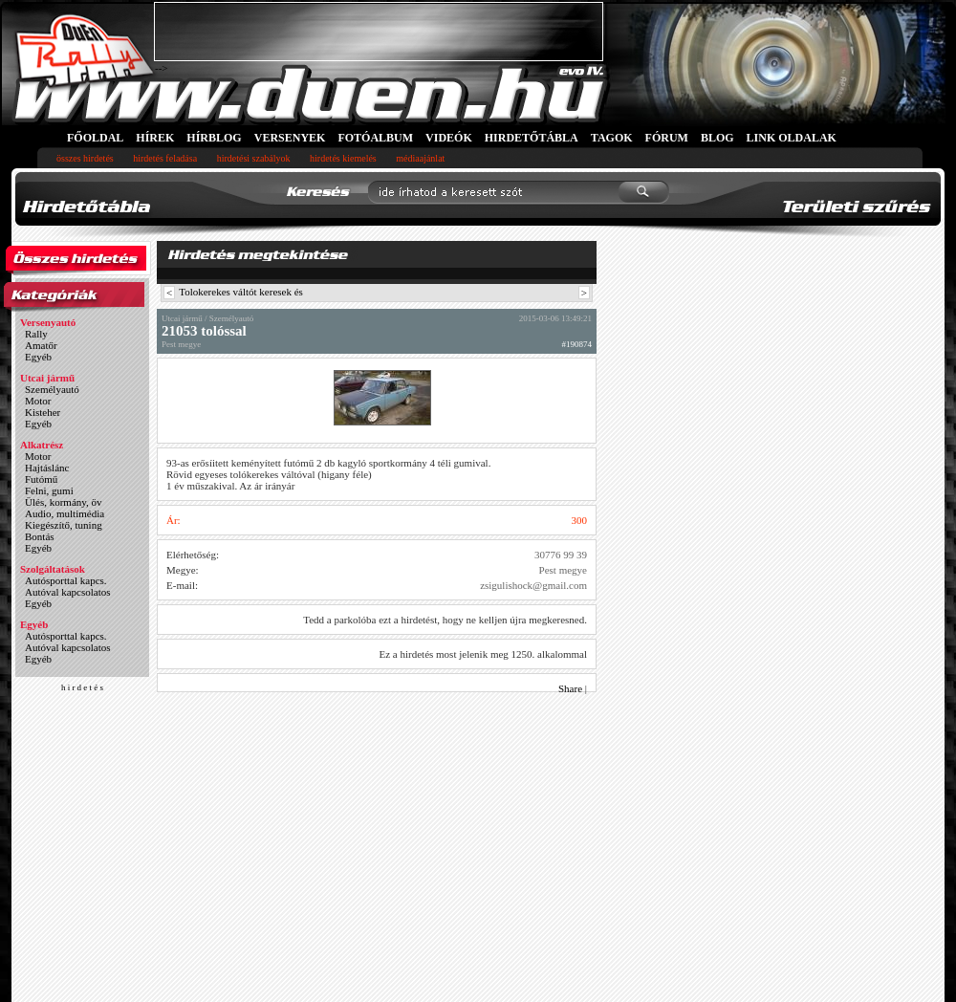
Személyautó (52, 389)
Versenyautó (48, 322)
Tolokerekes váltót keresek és (241, 291)
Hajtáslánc (47, 467)
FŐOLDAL (95, 137)
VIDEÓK (448, 137)
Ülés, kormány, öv (63, 502)
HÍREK (155, 137)
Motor (38, 400)
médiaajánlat (420, 158)
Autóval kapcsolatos (68, 592)
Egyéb (38, 356)
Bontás (39, 536)
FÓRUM (666, 137)
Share (570, 688)
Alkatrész (41, 444)
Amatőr (41, 345)
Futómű (41, 479)
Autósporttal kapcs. (66, 580)
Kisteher (42, 412)
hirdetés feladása (165, 158)
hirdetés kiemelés (343, 158)
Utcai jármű (47, 377)
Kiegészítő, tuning (63, 525)
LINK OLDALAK (791, 137)
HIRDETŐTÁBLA (531, 137)
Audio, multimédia (64, 513)
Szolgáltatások (52, 569)
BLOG (717, 137)
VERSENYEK (290, 137)
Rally (36, 333)
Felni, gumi (49, 490)
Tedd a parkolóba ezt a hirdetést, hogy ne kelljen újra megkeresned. (445, 619)
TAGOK (612, 137)
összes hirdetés (85, 158)
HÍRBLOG (213, 137)
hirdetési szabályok (254, 158)
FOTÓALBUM (375, 137)
